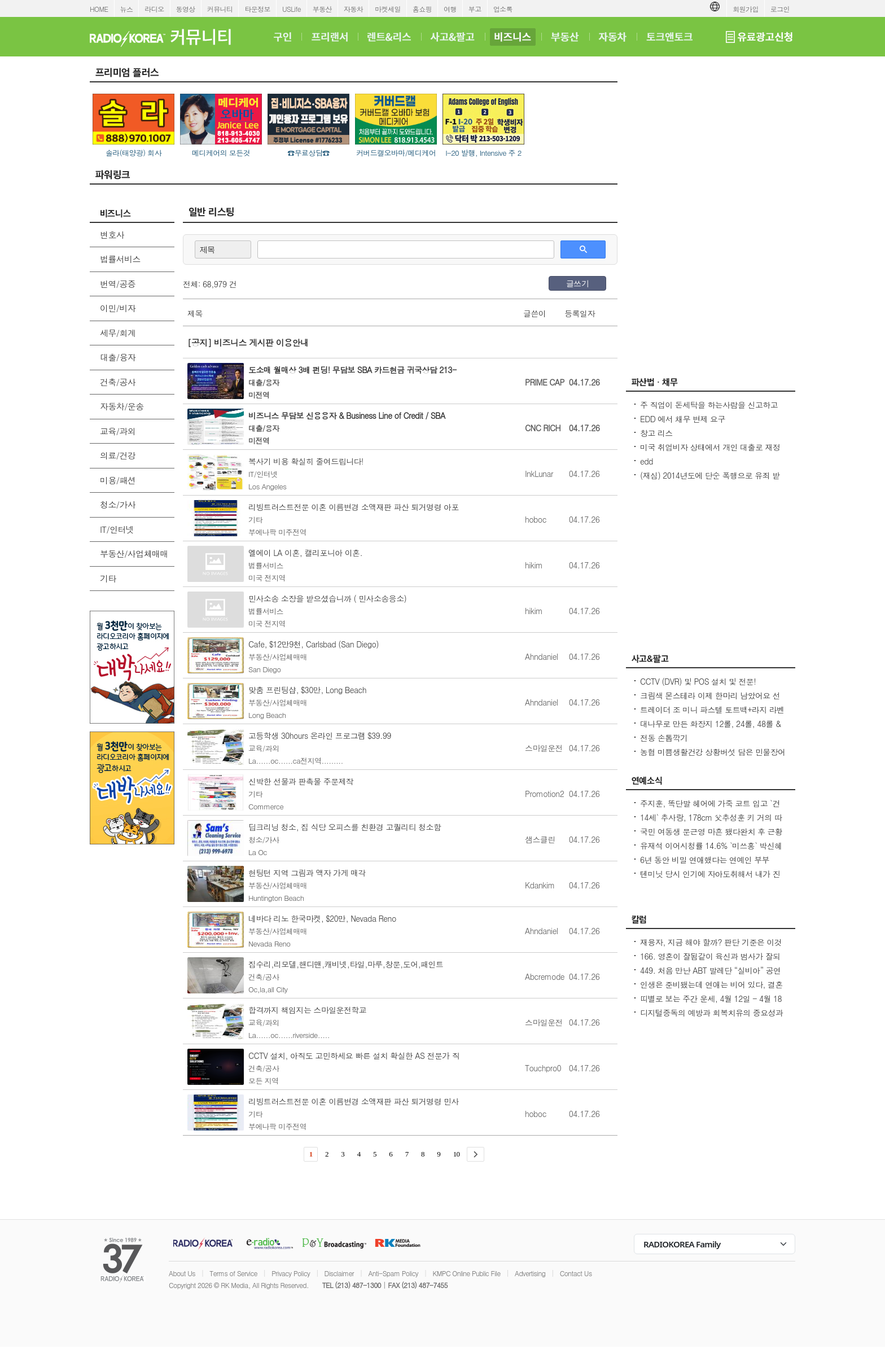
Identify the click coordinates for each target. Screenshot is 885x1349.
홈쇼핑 (422, 9)
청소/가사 (117, 504)
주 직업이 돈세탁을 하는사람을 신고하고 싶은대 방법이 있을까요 (709, 410)
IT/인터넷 (117, 529)
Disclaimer (339, 1273)
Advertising (530, 1273)
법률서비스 (120, 259)
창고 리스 (656, 433)
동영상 (185, 9)
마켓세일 (388, 9)
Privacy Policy (290, 1273)
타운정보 (257, 9)
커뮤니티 (220, 9)
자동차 (353, 9)
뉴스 (126, 9)
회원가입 (746, 9)
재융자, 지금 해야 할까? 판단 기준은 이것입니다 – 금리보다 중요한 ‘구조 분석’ (711, 947)
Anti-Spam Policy (393, 1273)
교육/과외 (117, 431)
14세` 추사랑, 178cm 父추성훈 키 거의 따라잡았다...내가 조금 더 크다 (711, 823)
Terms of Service (233, 1273)
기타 (108, 578)
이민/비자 (117, 308)
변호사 (112, 234)
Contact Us (576, 1273)
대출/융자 (117, 357)
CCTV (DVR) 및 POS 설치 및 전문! (698, 681)
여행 (450, 9)
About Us (182, 1273)
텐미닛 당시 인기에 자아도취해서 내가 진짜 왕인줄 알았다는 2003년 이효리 (710, 879)
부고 (474, 9)
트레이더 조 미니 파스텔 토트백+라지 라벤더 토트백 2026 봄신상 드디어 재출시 (712, 715)
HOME (99, 9)
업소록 (502, 9)
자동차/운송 (122, 406)
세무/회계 (117, 333)
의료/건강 (117, 455)
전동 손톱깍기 (663, 737)
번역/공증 (117, 284)
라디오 (154, 9)
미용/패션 (117, 480)
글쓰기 (577, 283)
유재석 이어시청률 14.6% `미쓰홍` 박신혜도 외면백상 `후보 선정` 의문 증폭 (711, 851)
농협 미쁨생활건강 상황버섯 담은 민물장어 (713, 751)
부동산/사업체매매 (134, 553)
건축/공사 (117, 382)
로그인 (780, 9)
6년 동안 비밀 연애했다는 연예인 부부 (704, 859)
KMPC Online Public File (466, 1273)
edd (646, 461)
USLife (291, 9)
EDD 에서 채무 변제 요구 (682, 418)
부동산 (322, 9)
